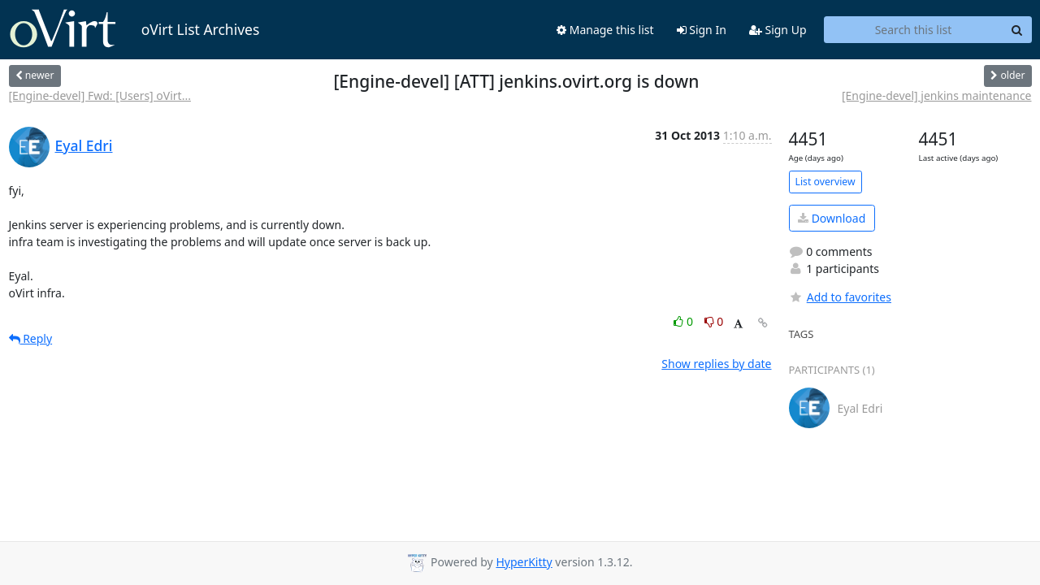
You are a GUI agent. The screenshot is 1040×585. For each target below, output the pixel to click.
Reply (31, 338)
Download (831, 218)
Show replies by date (716, 363)
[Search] (1017, 30)
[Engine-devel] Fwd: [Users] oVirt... (100, 95)
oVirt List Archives (134, 29)
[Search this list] (913, 30)
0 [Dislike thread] (714, 321)
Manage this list (605, 29)
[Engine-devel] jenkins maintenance (937, 95)
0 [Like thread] (685, 321)
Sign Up (778, 29)
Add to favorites (840, 297)
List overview (825, 181)
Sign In (701, 29)
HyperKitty (524, 562)
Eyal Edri (84, 145)
